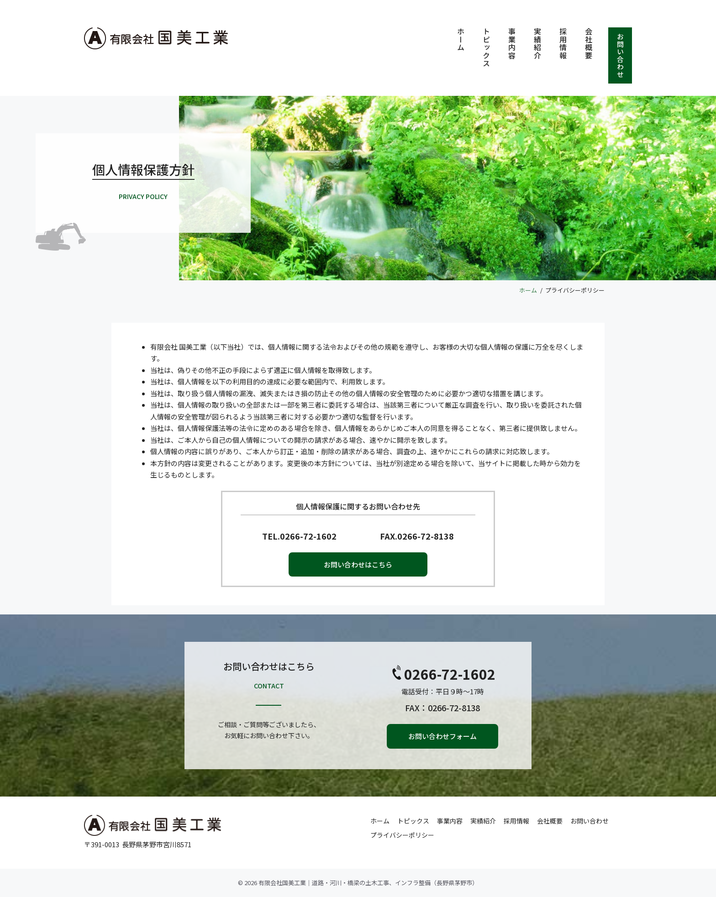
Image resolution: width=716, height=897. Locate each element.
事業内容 (511, 43)
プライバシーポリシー (402, 834)
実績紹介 (537, 43)
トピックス (486, 47)
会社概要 (588, 43)
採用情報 (563, 43)
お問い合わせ (620, 55)
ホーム (460, 39)
